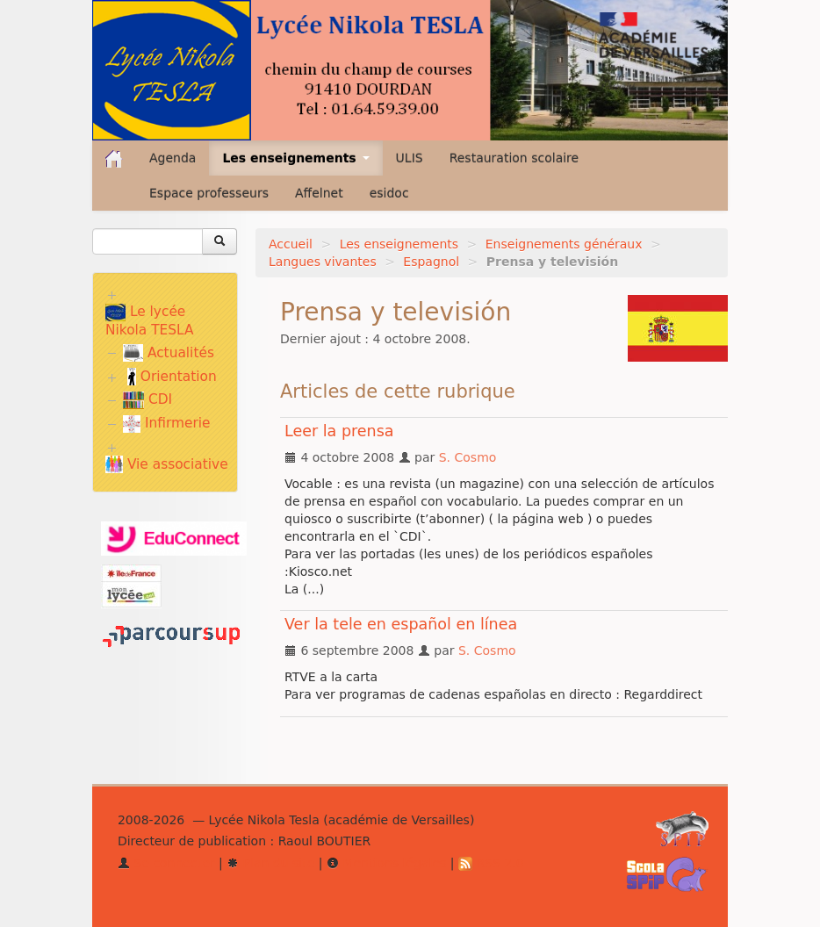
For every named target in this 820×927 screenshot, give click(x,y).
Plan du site (270, 863)
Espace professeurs (209, 193)
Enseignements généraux (564, 244)
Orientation (172, 376)
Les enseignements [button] (295, 158)
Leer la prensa (339, 431)
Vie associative (166, 464)
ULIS (409, 158)
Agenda (172, 158)
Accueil (291, 244)
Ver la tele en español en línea (400, 624)
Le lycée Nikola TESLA (149, 321)
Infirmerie (166, 423)
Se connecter (166, 863)
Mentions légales (386, 863)
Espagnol (431, 262)
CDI (147, 399)
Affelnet (319, 193)
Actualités (168, 353)
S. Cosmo (468, 457)
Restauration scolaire (514, 158)
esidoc (389, 193)
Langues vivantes (323, 262)
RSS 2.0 (491, 863)
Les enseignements (399, 244)
